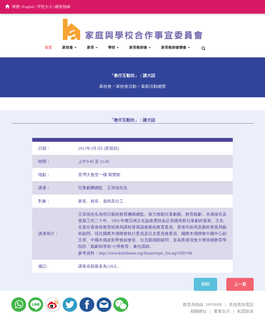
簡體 (16, 7)
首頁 (48, 47)
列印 (205, 284)
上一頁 (240, 284)
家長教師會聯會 (173, 47)
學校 (111, 47)
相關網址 (198, 311)
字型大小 (44, 7)
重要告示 (222, 311)
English (28, 7)
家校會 (67, 47)
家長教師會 (138, 47)
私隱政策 (245, 311)
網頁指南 (62, 7)
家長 (90, 47)
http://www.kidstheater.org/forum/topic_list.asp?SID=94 (145, 253)
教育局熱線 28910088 (202, 304)
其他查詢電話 (241, 304)
